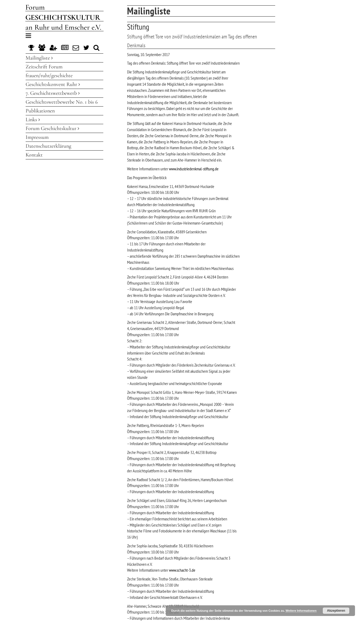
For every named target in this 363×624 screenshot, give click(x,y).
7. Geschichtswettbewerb (53, 93)
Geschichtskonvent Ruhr (53, 84)
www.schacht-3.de (182, 570)
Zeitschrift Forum (44, 67)
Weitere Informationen (301, 610)
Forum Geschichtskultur (52, 128)
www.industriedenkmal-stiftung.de (194, 168)
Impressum (37, 137)
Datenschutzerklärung (48, 146)
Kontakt (34, 155)
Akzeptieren (336, 611)
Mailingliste (39, 58)
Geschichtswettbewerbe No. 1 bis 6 (62, 102)
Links (33, 119)
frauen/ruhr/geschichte (49, 75)
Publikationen (40, 111)
